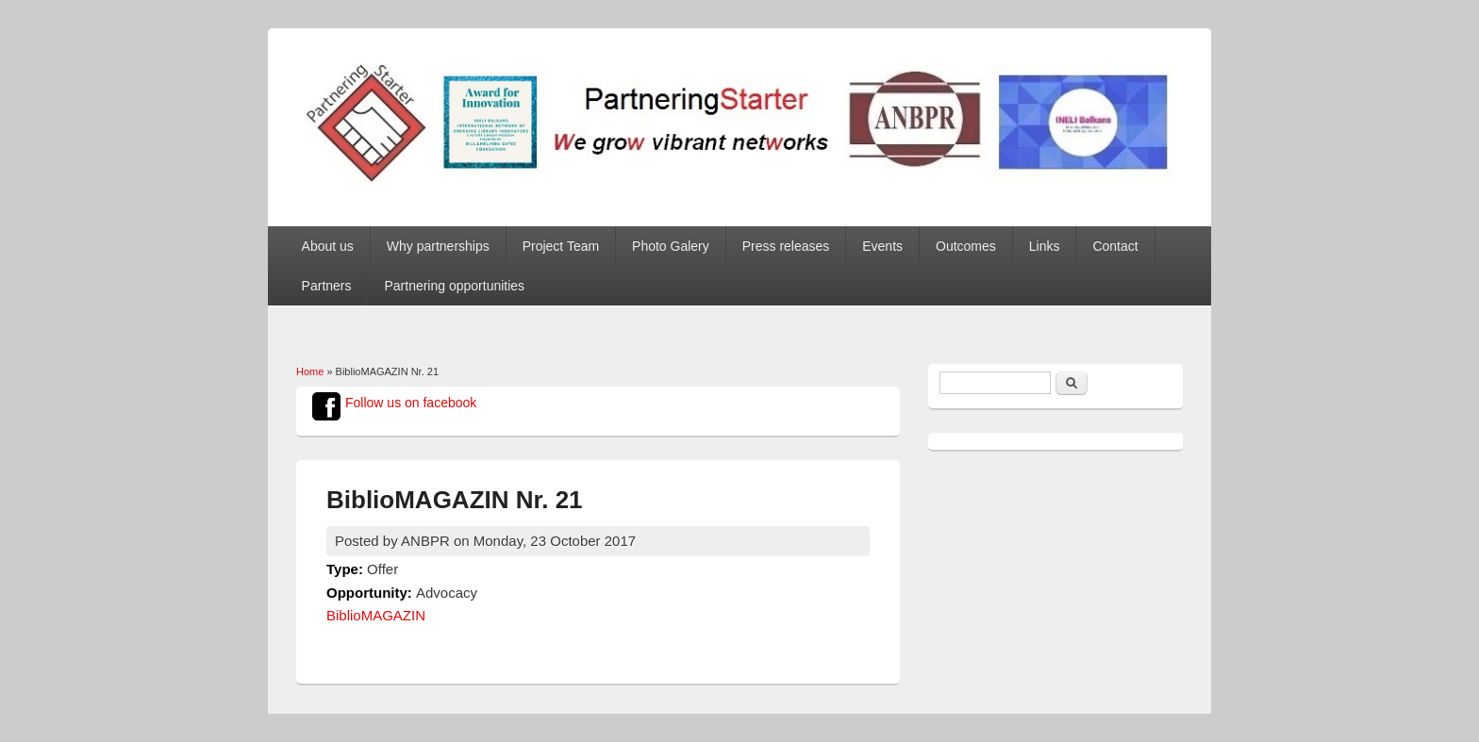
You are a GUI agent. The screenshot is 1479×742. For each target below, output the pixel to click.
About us (328, 246)
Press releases (786, 246)
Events (882, 246)
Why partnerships (438, 246)
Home (310, 371)
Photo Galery (670, 246)
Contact (1115, 246)
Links (1044, 246)
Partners (327, 285)
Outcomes (966, 246)
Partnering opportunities (454, 285)
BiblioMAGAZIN (375, 615)
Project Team (561, 246)
